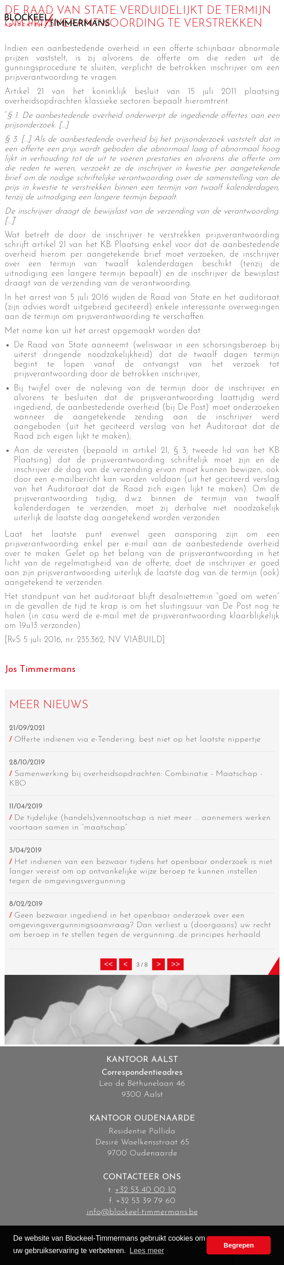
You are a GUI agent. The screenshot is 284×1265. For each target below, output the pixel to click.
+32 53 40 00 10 (145, 1190)
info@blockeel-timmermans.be (142, 1212)
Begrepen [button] (239, 1245)
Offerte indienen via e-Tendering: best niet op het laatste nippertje (137, 739)
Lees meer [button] (147, 1250)
